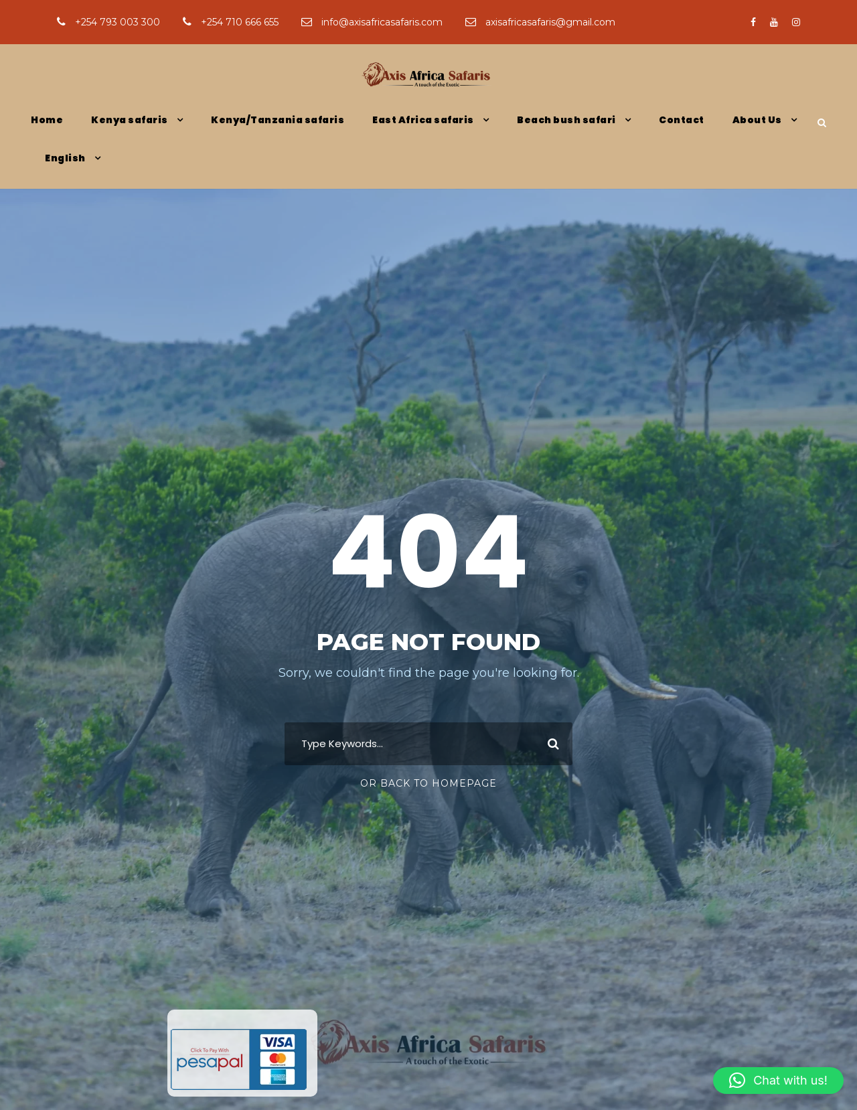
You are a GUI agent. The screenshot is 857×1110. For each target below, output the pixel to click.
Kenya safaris (129, 120)
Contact (681, 120)
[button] (778, 1080)
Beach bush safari (566, 120)
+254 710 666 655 (232, 22)
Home (47, 120)
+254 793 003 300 (110, 22)
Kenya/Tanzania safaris (277, 120)
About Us (757, 120)
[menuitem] (72, 170)
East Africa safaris (423, 120)
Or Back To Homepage (428, 783)
